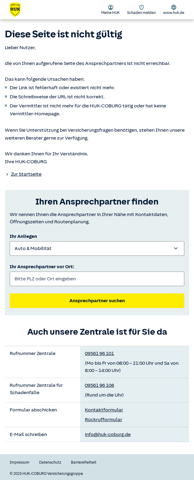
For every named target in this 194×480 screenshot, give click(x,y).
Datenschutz (50, 462)
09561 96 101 (99, 353)
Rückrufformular (103, 419)
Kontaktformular (104, 410)
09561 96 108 (99, 385)
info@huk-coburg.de (108, 434)
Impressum (19, 462)
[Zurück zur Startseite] (19, 9)
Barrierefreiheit (83, 462)
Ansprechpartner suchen (97, 300)
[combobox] (97, 248)
